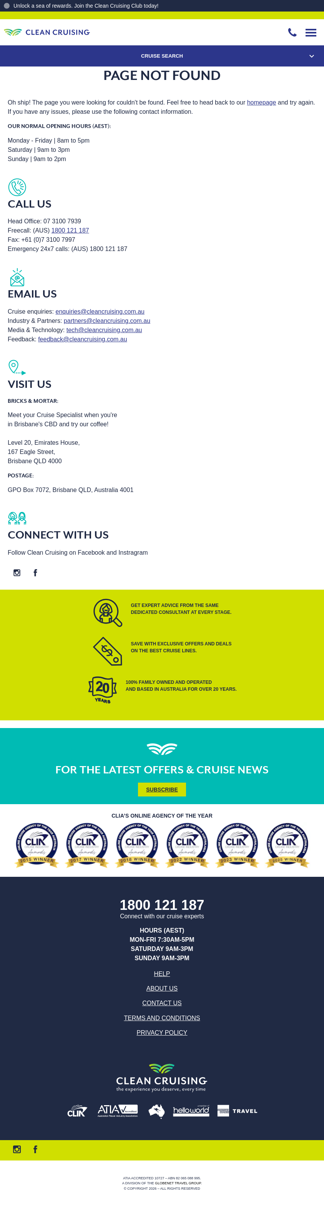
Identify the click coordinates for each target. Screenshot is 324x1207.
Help (162, 974)
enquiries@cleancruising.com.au (100, 311)
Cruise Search (162, 56)
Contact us (162, 1003)
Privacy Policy (162, 1032)
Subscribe (162, 789)
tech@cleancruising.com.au (104, 330)
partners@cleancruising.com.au (107, 321)
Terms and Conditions (162, 1018)
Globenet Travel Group (178, 1183)
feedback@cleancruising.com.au (82, 339)
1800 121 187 (70, 230)
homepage (261, 102)
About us (162, 988)
